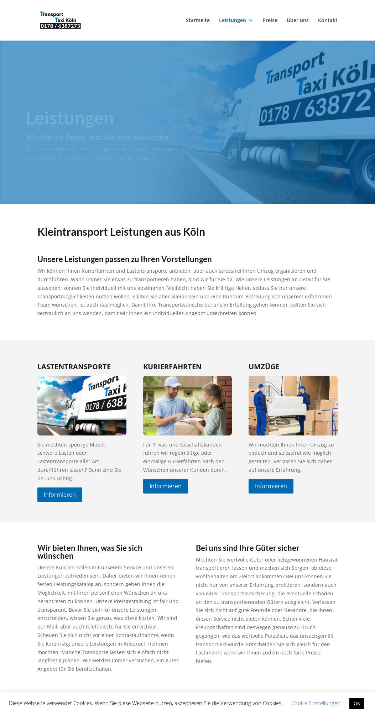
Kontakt (328, 21)
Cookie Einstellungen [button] (315, 702)
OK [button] (357, 703)
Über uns (298, 21)
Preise (269, 21)
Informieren (60, 495)
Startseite (198, 21)
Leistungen (232, 21)
